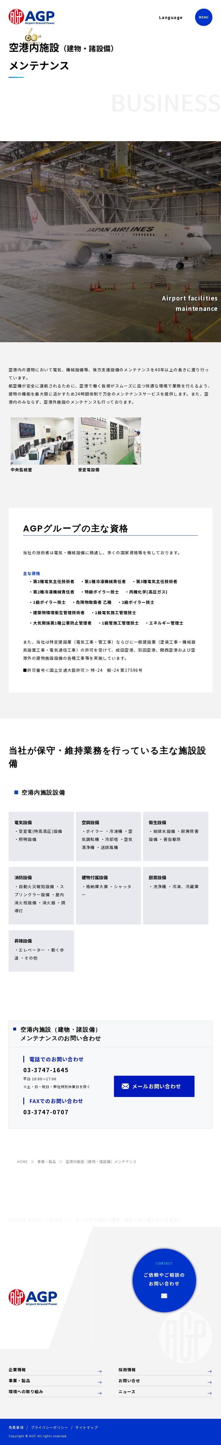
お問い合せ (129, 1380)
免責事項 (16, 1427)
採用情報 (127, 1369)
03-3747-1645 (46, 1070)
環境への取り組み (26, 1391)
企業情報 (17, 1369)
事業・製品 (19, 1380)
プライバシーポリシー (49, 1427)
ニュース (127, 1391)
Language (171, 17)
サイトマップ (86, 1427)
